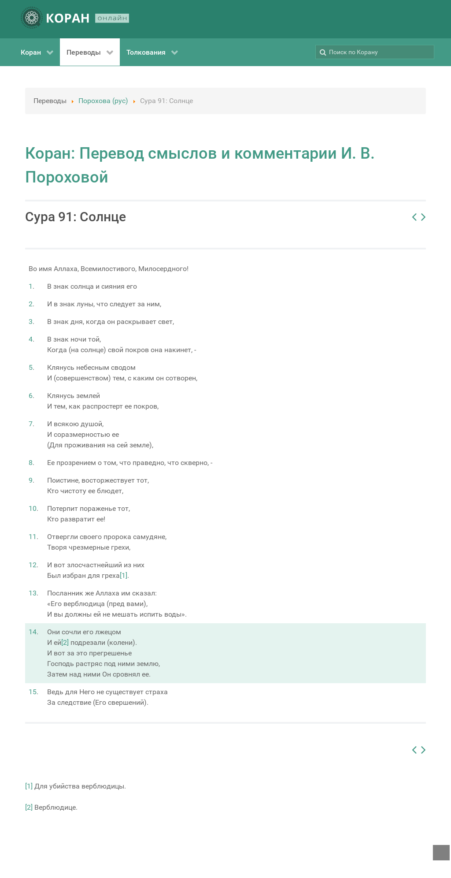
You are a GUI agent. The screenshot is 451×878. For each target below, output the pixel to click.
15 (33, 692)
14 (33, 632)
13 (33, 593)
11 (33, 536)
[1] (123, 575)
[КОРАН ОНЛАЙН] (75, 19)
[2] (65, 642)
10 (33, 508)
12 (33, 565)
